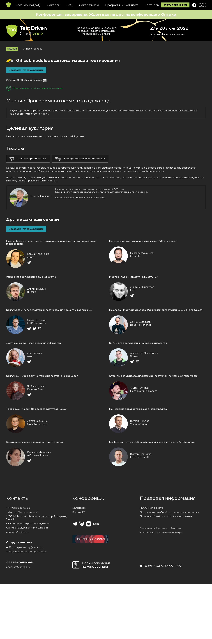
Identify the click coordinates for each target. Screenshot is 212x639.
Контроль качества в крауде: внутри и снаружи (35, 442)
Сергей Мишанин (40, 196)
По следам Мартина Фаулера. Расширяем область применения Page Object (156, 310)
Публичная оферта (151, 508)
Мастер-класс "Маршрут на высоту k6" (133, 276)
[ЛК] (199, 5)
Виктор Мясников (140, 454)
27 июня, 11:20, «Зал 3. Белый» (24, 80)
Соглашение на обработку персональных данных (169, 512)
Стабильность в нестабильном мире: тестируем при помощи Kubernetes (153, 376)
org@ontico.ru (35, 547)
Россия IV (78, 512)
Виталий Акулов (139, 421)
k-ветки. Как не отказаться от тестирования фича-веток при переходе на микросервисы (51, 242)
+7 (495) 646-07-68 (18, 508)
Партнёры (151, 5)
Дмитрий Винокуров (142, 287)
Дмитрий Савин (36, 288)
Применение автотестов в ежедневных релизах (138, 409)
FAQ (69, 5)
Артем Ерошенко (37, 421)
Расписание (24, 5)
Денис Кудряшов (140, 322)
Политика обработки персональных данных (166, 516)
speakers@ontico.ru (18, 567)
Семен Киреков (36, 320)
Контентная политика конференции (161, 532)
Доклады (53, 5)
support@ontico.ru (17, 532)
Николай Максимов (142, 253)
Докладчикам (89, 5)
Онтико (168, 14)
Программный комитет (121, 5)
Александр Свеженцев (144, 353)
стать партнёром (175, 4)
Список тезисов (32, 48)
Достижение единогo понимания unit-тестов (33, 343)
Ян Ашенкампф (36, 386)
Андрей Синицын (140, 387)
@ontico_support (28, 512)
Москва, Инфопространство (167, 34)
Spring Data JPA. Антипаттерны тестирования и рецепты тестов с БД (49, 310)
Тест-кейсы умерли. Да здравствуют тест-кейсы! (36, 409)
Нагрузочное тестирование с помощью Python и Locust (143, 241)
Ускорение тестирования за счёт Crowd (31, 276)
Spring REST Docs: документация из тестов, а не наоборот (42, 376)
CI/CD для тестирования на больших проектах (138, 343)
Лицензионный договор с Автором (160, 528)
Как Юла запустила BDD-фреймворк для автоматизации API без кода (152, 442)
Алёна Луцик (34, 353)
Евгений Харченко (38, 254)
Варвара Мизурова (39, 452)
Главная (12, 48)
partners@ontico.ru (35, 551)
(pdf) (37, 5)
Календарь (78, 508)
